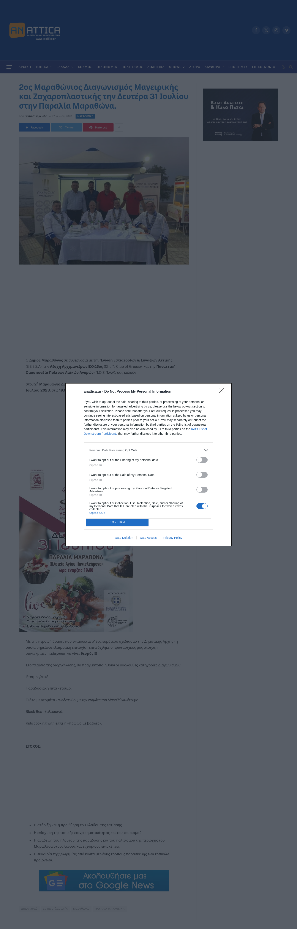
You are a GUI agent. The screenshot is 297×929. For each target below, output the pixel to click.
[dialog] (148, 464)
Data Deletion (124, 537)
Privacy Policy (172, 537)
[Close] (223, 392)
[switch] (202, 460)
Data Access (148, 537)
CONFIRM (117, 522)
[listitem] (148, 450)
